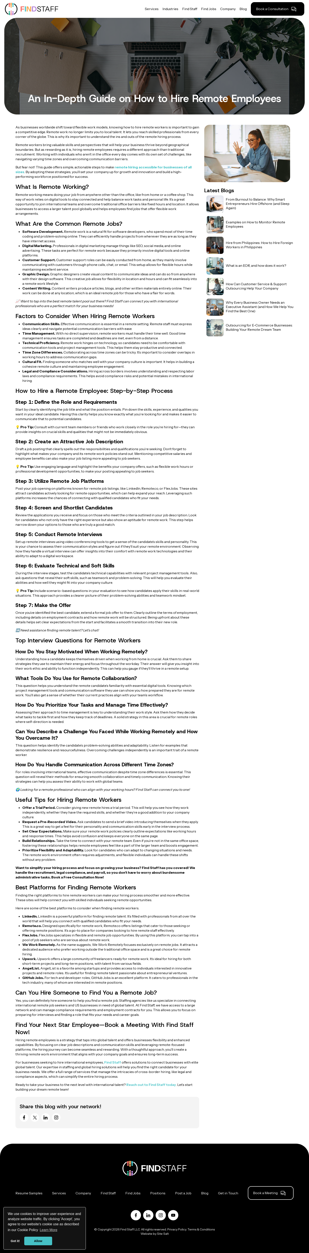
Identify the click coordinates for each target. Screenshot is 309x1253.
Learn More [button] (48, 1230)
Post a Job (183, 1193)
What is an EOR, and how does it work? (256, 265)
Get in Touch (228, 1193)
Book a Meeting (265, 1193)
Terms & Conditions (201, 1229)
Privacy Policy (176, 1229)
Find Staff (112, 1062)
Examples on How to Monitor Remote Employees (255, 224)
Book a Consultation (272, 9)
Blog (204, 1193)
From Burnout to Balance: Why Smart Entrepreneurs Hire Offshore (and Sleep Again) (257, 203)
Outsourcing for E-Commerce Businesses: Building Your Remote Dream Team (259, 327)
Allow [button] (38, 1241)
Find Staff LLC (130, 1229)
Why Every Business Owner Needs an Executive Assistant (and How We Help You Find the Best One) (259, 306)
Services (59, 1193)
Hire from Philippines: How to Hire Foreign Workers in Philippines (259, 245)
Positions (157, 1193)
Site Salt (163, 1234)
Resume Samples (28, 1193)
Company (83, 1193)
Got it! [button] (15, 1241)
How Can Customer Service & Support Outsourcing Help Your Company (256, 286)
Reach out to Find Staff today (151, 1084)
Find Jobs (133, 1193)
